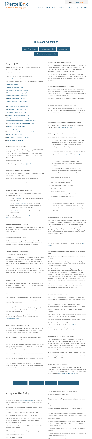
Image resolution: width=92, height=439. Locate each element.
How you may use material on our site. (17, 110)
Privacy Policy (18, 199)
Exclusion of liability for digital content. (17, 126)
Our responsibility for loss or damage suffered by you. (21, 124)
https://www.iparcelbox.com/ (13, 78)
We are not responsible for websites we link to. (19, 115)
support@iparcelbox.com (28, 164)
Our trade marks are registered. (15, 140)
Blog (76, 8)
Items (81, 2)
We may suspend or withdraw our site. (17, 101)
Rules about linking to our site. (15, 135)
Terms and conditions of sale (73, 155)
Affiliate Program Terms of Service (46, 54)
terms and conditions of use (27, 406)
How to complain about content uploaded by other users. (21, 121)
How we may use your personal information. (18, 129)
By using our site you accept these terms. (18, 90)
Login (69, 2)
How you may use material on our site (68, 373)
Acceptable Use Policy (47, 49)
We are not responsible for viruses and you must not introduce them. (25, 132)
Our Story (61, 8)
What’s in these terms (13, 85)
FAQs (70, 8)
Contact (84, 8)
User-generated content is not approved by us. (19, 118)
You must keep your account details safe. (18, 107)
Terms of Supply (64, 49)
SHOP (40, 8)
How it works (50, 8)
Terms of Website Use (29, 49)
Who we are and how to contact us (16, 87)
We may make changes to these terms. (17, 96)
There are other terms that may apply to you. (18, 93)
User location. (10, 104)
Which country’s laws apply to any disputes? (18, 137)
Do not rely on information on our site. (17, 112)
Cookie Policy (18, 211)
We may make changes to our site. (16, 98)
